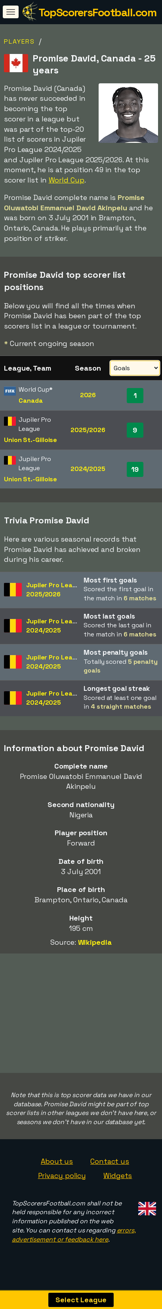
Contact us (109, 1167)
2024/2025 (88, 469)
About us (57, 1167)
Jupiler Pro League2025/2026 (55, 589)
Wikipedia (95, 942)
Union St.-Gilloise (30, 440)
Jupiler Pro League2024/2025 (55, 625)
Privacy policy (62, 1181)
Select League (81, 1299)
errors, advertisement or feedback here (74, 1241)
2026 (88, 395)
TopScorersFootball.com (97, 12)
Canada (30, 400)
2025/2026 (88, 430)
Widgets (117, 1181)
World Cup (66, 180)
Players (19, 41)
